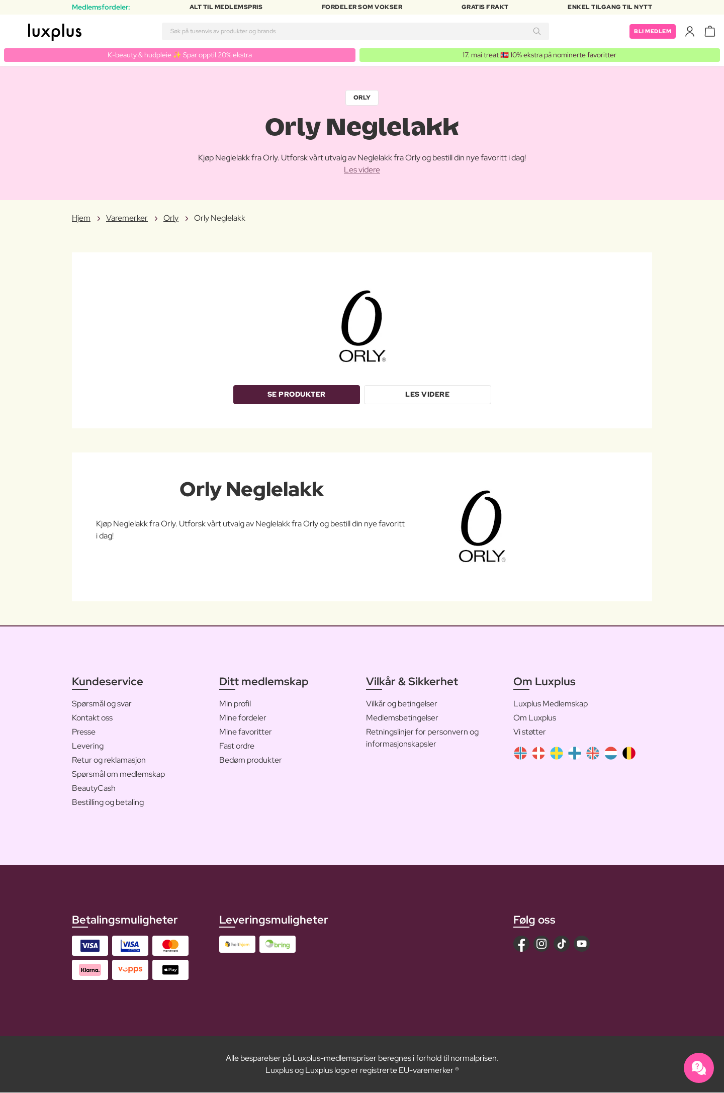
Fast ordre (236, 746)
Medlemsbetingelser (402, 718)
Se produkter (296, 394)
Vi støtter (529, 732)
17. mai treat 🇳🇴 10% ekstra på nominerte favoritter (539, 54)
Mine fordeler (242, 718)
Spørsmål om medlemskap (118, 774)
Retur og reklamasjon (109, 760)
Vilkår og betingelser (401, 704)
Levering (88, 746)
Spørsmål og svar (102, 704)
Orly (362, 98)
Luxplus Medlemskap (550, 704)
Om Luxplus (534, 718)
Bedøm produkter (250, 760)
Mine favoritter (245, 732)
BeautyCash (94, 788)
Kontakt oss (92, 718)
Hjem (81, 218)
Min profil (235, 704)
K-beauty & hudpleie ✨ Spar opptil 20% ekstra (180, 54)
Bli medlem (650, 31)
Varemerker (127, 218)
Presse (84, 732)
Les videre (362, 169)
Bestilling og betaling (108, 802)
